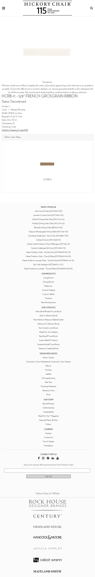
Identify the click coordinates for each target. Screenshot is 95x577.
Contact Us (48, 437)
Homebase (48, 446)
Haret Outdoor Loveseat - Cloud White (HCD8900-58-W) (48, 269)
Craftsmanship (48, 408)
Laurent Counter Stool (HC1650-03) (48, 215)
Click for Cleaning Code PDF (15, 130)
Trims (48, 395)
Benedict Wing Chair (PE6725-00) (48, 227)
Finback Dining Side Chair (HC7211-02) (48, 223)
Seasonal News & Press (48, 420)
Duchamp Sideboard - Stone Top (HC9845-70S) (48, 236)
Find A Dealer (48, 441)
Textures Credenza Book (48, 348)
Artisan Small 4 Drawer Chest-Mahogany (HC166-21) (48, 244)
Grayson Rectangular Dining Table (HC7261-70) (48, 232)
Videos (48, 424)
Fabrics (48, 366)
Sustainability (48, 412)
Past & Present (48, 404)
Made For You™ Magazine (48, 416)
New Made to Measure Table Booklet (48, 320)
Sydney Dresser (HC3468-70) (48, 240)
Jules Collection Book (48, 316)
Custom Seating (48, 290)
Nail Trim (48, 382)
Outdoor (48, 298)
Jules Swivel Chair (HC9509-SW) (48, 211)
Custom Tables (48, 294)
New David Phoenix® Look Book (48, 311)
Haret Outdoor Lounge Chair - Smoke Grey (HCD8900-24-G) (48, 260)
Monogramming (48, 378)
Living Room (48, 278)
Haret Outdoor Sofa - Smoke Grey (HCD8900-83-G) (48, 252)
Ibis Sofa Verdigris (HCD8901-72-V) (48, 264)
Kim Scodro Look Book (48, 328)
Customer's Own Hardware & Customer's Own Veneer (48, 362)
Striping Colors (48, 390)
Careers (48, 433)
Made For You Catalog (48, 332)
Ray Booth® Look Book (48, 336)
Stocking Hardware (48, 386)
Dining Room (48, 282)
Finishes (48, 370)
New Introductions (48, 302)
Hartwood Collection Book (48, 324)
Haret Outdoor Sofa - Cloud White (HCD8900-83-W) (48, 256)
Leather (48, 374)
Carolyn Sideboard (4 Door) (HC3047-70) (48, 248)
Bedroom (48, 286)
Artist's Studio (48, 357)
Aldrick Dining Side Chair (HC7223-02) (48, 219)
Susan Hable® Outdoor (48, 340)
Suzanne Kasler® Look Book (48, 344)
